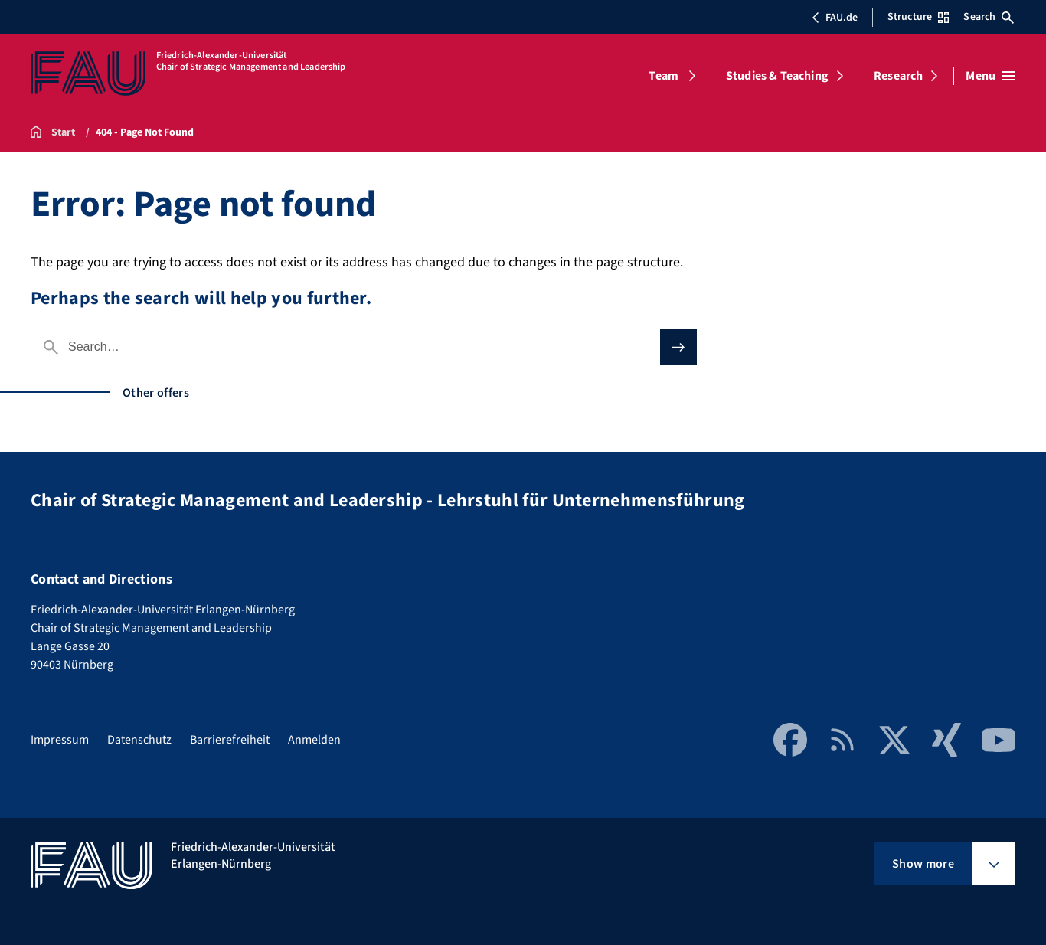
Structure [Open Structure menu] (918, 17)
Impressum (60, 739)
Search (988, 17)
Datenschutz (139, 739)
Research (898, 75)
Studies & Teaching (777, 75)
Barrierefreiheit (230, 739)
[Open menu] (990, 76)
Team (663, 75)
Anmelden (314, 739)
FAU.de (834, 17)
